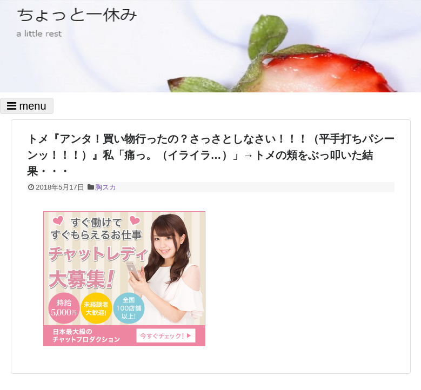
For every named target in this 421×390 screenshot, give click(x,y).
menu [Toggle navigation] (26, 106)
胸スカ (105, 187)
